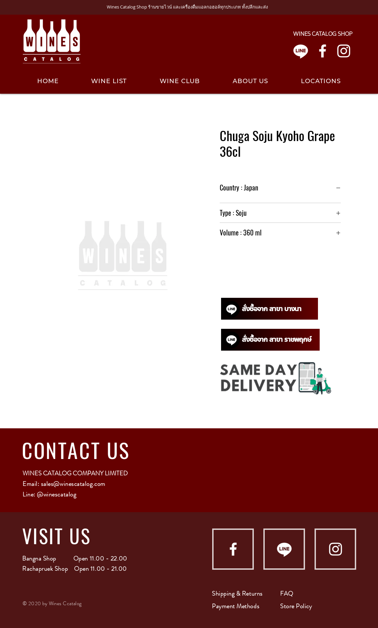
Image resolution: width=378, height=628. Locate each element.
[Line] (300, 51)
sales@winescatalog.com (73, 483)
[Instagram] (343, 51)
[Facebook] (322, 51)
